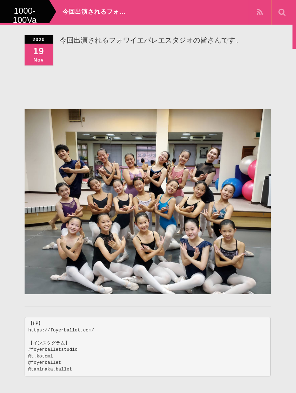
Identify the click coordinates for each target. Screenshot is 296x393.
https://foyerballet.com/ (61, 330)
